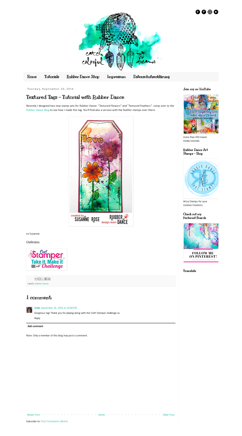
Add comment (35, 326)
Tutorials (51, 76)
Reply (37, 318)
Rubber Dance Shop (83, 76)
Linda (37, 308)
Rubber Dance (42, 284)
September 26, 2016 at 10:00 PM (59, 308)
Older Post (169, 415)
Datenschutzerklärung (151, 76)
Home (32, 76)
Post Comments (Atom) (54, 421)
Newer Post (33, 415)
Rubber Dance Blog (37, 110)
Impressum (116, 76)
